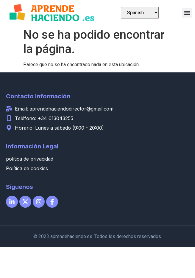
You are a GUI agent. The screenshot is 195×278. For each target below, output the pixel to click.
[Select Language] (140, 12)
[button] (187, 13)
